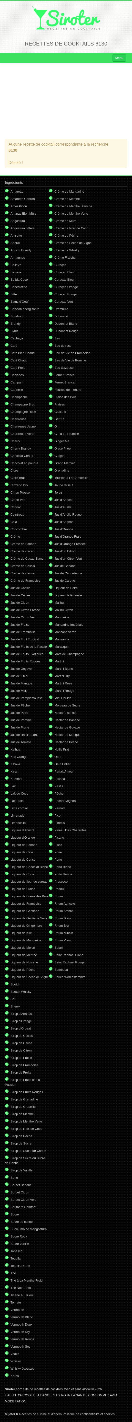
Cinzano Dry (19, 485)
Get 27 (59, 419)
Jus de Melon (19, 691)
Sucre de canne (21, 1222)
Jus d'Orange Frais (67, 536)
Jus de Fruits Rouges (25, 661)
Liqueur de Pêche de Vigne (29, 977)
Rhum (58, 896)
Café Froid (17, 368)
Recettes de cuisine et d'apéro (33, 1414)
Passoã (59, 779)
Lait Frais (16, 801)
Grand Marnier (64, 463)
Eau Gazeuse (64, 368)
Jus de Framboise (23, 632)
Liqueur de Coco (22, 874)
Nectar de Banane (67, 720)
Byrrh (14, 331)
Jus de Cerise (20, 595)
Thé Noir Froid (20, 1288)
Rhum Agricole (64, 903)
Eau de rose (62, 345)
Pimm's (59, 823)
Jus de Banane (65, 566)
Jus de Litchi (19, 676)
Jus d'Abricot (63, 500)
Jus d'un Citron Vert (68, 558)
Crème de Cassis (22, 566)
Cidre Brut (17, 478)
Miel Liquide (62, 698)
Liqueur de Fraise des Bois (29, 896)
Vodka (14, 1354)
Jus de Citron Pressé (25, 610)
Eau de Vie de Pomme (70, 360)
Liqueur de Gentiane (24, 911)
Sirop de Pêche (21, 1136)
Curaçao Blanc (64, 272)
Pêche (58, 793)
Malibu (59, 602)
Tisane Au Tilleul (21, 1295)
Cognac (15, 507)
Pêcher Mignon (65, 801)
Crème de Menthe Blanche (73, 206)
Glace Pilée (62, 448)
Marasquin (61, 646)
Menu (119, 58)
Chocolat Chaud (21, 456)
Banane (15, 272)
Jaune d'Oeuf (63, 485)
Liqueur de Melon (22, 947)
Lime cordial (19, 808)
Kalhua (15, 749)
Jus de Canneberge (68, 573)
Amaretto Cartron (22, 199)
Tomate (15, 1302)
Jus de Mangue (21, 683)
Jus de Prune (19, 727)
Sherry (15, 1006)
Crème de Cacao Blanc (26, 558)
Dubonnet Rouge (66, 331)
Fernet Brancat (64, 382)
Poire (58, 852)
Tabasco (16, 1251)
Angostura (17, 221)
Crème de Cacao (22, 551)
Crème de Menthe (67, 199)
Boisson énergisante (24, 309)
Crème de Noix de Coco (71, 228)
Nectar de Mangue (67, 735)
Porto (58, 859)
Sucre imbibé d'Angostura (28, 1229)
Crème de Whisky (67, 250)
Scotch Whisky (20, 992)
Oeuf (57, 757)
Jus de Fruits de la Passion (29, 646)
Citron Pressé (20, 492)
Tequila (15, 1258)
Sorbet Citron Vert (23, 1200)
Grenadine (61, 470)
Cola (13, 522)
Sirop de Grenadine (24, 1099)
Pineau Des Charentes (70, 830)
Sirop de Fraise (21, 1058)
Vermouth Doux (21, 1324)
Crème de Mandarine (69, 191)
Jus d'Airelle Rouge (68, 514)
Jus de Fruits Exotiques (26, 654)
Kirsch (14, 771)
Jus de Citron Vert (23, 617)
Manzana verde (65, 632)
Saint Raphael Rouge (69, 962)
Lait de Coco (19, 793)
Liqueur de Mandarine (25, 940)
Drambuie (61, 309)
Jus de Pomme (21, 720)
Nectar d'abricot (65, 713)
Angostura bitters (22, 228)
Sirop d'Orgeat (20, 1028)
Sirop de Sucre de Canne (28, 1151)
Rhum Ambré (63, 911)
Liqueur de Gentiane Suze (28, 918)
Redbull (59, 889)
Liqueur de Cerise (23, 859)
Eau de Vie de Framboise (72, 353)
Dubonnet (61, 316)
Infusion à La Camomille (71, 478)
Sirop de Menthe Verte (26, 1121)
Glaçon (59, 456)
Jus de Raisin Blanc (24, 735)
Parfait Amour (64, 771)
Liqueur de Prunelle (68, 595)
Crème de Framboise (25, 580)
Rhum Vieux (63, 940)
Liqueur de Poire (66, 588)
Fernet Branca (64, 375)
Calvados (17, 375)
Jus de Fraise (20, 624)
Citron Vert (17, 500)
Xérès (14, 1376)
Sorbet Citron (19, 1192)
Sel (12, 999)
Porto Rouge (63, 874)
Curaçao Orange (66, 287)
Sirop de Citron (21, 1050)
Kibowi (15, 764)
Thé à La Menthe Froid (26, 1280)
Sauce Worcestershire (70, 977)
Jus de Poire (19, 713)
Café (13, 345)
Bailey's (15, 265)
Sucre (14, 1214)
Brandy (15, 323)
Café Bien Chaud (22, 353)
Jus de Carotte (64, 580)
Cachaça (16, 338)
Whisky (15, 1361)
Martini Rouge (64, 691)
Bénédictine (18, 287)
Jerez (58, 492)
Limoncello (18, 823)
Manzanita (61, 639)
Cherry (15, 441)
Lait (13, 786)
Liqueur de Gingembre (26, 925)
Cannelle (16, 390)
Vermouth (17, 1310)
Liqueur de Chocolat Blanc (29, 867)
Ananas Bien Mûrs (23, 213)
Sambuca (61, 969)
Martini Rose (63, 683)
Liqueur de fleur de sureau (29, 881)
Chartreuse (18, 419)
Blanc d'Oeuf (19, 301)
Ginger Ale (61, 441)
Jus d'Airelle (62, 507)
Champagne (19, 397)
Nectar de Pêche (66, 742)
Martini (59, 661)
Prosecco (61, 881)
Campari (16, 382)
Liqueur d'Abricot (22, 830)
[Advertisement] (66, 101)
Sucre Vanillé (19, 1244)
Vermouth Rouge (22, 1339)
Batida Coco (19, 279)
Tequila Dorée (20, 1266)
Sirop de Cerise (21, 1043)
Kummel (16, 779)
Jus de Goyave (21, 669)
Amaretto (16, 191)
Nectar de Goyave (67, 727)
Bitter (14, 294)
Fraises (59, 404)
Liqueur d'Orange (22, 837)
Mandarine (61, 617)
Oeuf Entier (62, 764)
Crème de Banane (23, 544)
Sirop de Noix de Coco (26, 1129)
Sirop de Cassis (21, 1036)
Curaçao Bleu (64, 279)
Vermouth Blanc (21, 1317)
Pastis (58, 786)
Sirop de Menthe (22, 1114)
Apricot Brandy (20, 250)
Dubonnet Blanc (65, 323)
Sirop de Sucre (20, 1143)
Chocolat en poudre (24, 463)
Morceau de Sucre (67, 705)
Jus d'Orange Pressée (70, 544)
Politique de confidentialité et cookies (89, 1414)
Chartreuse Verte (22, 434)
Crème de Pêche (66, 235)
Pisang (59, 837)
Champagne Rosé (23, 412)
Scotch (15, 984)
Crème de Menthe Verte (71, 213)
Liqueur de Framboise (25, 903)
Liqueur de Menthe (23, 955)
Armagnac (17, 257)
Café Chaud (18, 360)
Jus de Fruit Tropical (24, 639)
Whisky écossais (22, 1368)
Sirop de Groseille (23, 1107)
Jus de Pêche (20, 705)
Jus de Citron (19, 602)
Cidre (14, 470)
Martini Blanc (63, 669)
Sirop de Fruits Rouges (26, 1092)
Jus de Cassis (20, 588)
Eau (57, 338)
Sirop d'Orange (21, 1021)
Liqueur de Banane (23, 845)
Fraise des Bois (65, 397)
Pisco (58, 845)
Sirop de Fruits (20, 1072)
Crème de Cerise (22, 573)
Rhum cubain (63, 933)
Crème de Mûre (65, 221)
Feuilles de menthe (67, 390)
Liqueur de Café (21, 852)
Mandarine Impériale (68, 624)
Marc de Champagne (69, 654)
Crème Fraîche (65, 257)
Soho (14, 1177)
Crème (15, 536)
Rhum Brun (62, 925)
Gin (56, 426)
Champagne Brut (22, 404)
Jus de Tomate (20, 742)
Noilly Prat (61, 749)
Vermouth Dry (20, 1332)
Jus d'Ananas (63, 522)
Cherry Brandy (20, 448)
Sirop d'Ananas (21, 1014)
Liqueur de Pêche (22, 969)
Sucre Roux (18, 1236)
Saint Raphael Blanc (68, 955)
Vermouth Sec (20, 1346)
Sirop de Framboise (24, 1065)
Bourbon (16, 316)
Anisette (16, 235)
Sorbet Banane (21, 1185)
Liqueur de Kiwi (21, 933)
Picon (58, 815)
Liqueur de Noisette (24, 962)
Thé (13, 1273)
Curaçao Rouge (65, 294)
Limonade (17, 815)
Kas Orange (18, 757)
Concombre (18, 529)
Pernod (59, 808)
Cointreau (17, 514)
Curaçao (60, 265)
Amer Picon (18, 206)
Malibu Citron (63, 610)
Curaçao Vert (63, 301)
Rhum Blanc (63, 918)
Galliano (60, 412)
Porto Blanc (62, 867)
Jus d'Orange (63, 529)
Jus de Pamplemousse (26, 698)
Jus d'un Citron (64, 551)
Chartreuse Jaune (23, 426)
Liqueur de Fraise (22, 889)
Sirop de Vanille (21, 1170)
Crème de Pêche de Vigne (72, 243)
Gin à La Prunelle (66, 434)
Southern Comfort (23, 1207)
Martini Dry (62, 676)
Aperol (15, 243)
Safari (58, 947)
